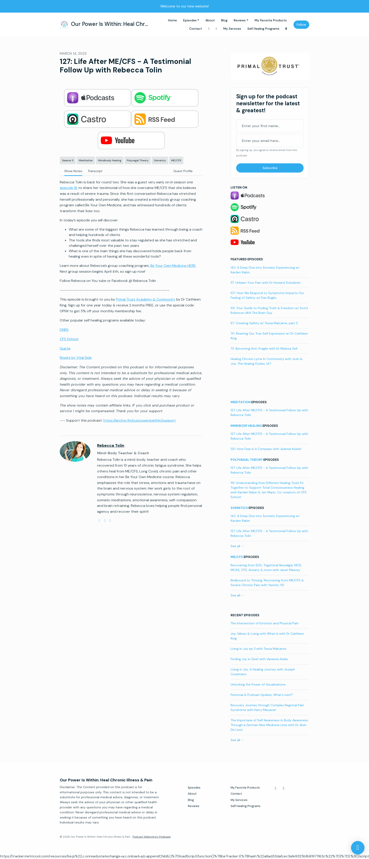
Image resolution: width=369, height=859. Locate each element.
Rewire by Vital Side (76, 357)
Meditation (241, 402)
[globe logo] (99, 520)
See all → (237, 546)
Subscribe (270, 168)
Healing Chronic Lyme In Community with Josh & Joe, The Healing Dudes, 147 (266, 361)
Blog (224, 20)
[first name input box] (270, 125)
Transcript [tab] (95, 171)
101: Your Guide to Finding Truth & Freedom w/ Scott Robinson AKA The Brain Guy (269, 310)
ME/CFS (237, 557)
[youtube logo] (104, 520)
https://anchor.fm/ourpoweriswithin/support (139, 420)
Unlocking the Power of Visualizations (258, 684)
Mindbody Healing (246, 426)
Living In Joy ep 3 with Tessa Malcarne (258, 649)
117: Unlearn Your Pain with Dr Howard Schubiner (266, 283)
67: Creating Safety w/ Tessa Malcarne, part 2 (264, 323)
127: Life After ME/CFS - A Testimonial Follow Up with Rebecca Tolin (269, 412)
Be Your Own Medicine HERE (173, 265)
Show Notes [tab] (73, 171)
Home (172, 20)
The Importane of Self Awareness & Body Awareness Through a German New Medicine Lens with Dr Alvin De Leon (269, 725)
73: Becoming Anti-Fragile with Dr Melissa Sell (264, 348)
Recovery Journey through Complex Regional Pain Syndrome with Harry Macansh (267, 707)
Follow (301, 24)
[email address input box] (270, 140)
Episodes (190, 20)
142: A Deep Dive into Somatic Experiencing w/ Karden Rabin (265, 269)
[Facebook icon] (275, 788)
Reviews (240, 20)
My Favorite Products (271, 20)
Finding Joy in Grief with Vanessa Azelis (259, 659)
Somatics (239, 508)
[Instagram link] (216, 29)
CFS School (69, 339)
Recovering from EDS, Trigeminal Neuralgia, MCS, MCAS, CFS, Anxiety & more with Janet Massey (266, 567)
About (210, 20)
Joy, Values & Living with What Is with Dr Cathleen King (267, 636)
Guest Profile (183, 171)
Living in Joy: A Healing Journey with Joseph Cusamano (263, 671)
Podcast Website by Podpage (152, 837)
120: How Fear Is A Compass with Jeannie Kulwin (266, 449)
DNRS (64, 329)
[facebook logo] (110, 520)
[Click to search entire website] (286, 29)
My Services (232, 29)
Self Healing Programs (263, 29)
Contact (195, 29)
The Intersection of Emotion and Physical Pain (264, 623)
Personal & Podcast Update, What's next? (262, 695)
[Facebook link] (209, 29)
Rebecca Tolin (110, 445)
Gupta (65, 348)
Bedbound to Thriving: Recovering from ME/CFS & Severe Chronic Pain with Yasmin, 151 (267, 582)
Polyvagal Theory (247, 460)
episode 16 (68, 187)
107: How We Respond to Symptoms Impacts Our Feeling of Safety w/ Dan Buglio (267, 295)
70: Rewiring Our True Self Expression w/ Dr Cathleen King (269, 335)
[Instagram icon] (283, 788)
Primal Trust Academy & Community (145, 299)
